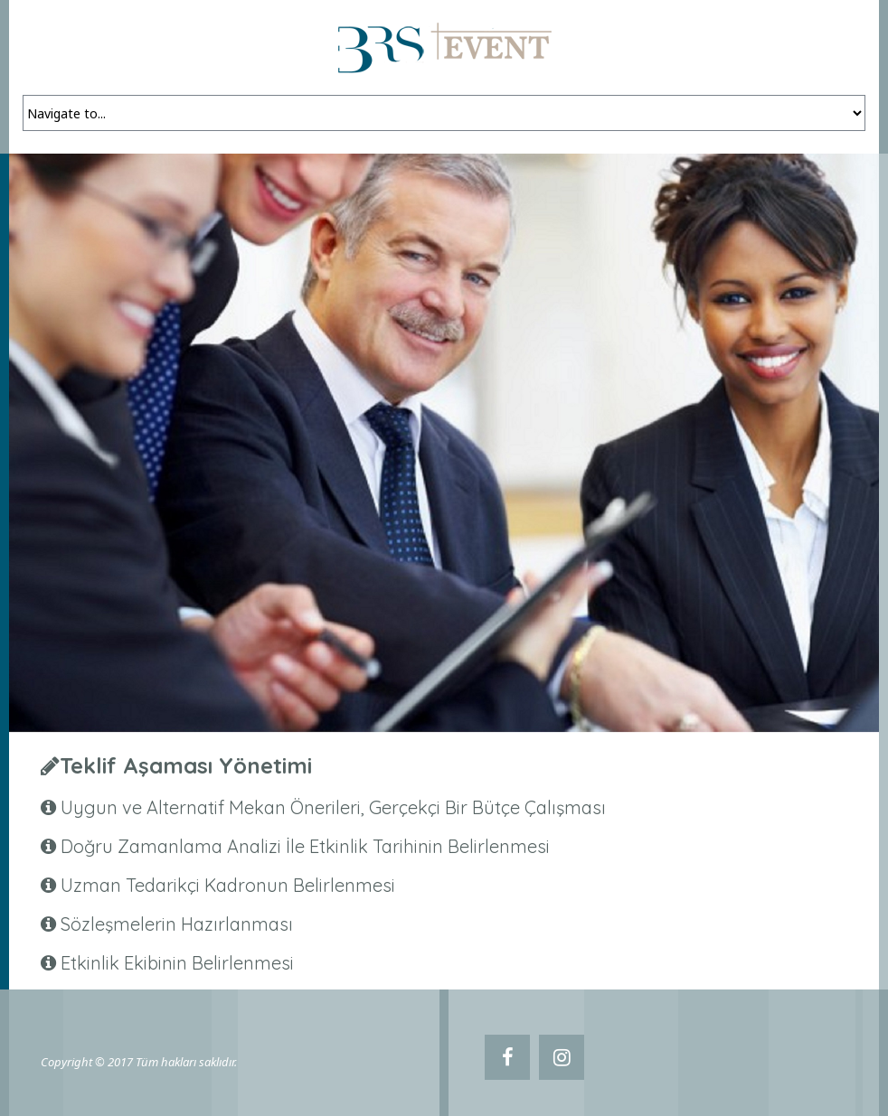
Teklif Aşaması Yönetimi (186, 765)
